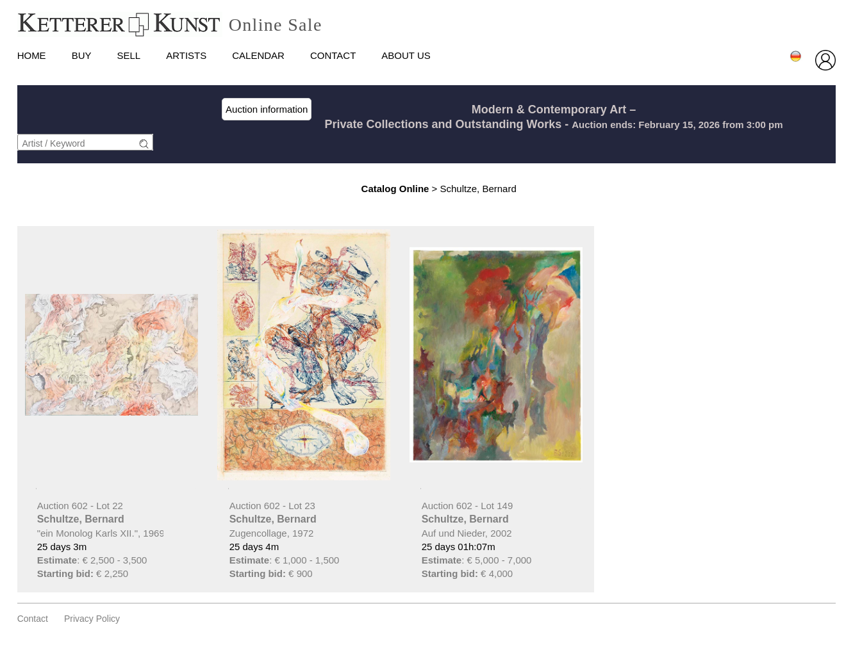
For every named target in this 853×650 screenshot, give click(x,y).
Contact (333, 55)
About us (405, 55)
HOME (31, 55)
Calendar (258, 55)
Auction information (267, 109)
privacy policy (92, 618)
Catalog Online (395, 188)
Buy (82, 55)
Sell (128, 55)
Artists (186, 55)
